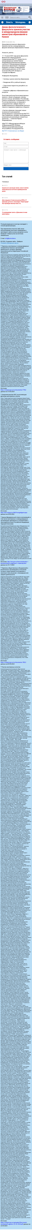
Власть (9, 22)
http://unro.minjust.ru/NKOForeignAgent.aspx (14, 515)
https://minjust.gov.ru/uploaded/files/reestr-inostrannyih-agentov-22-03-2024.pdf (14, 1226)
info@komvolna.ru (10, 241)
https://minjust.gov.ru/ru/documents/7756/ (13, 392)
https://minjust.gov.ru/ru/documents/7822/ (13, 665)
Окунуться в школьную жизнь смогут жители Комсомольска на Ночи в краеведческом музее (15, 192)
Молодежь (20, 22)
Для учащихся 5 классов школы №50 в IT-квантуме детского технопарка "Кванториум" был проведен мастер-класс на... (15, 204)
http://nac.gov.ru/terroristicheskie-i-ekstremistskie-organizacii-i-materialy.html (15, 565)
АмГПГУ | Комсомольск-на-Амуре (13, 131)
